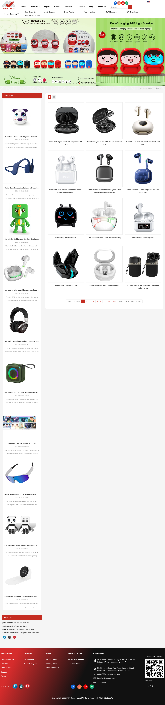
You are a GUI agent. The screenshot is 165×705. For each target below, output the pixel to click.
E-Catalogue (29, 659)
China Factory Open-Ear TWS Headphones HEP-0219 (104, 143)
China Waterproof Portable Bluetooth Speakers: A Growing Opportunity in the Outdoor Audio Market (22, 392)
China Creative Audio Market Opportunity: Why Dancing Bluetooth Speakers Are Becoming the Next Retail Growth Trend (22, 545)
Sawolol (103, 682)
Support (4, 672)
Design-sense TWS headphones (66, 285)
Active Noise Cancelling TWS (143, 237)
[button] (70, 83)
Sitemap (148, 680)
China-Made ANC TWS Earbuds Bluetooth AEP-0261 (143, 143)
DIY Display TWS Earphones (65, 237)
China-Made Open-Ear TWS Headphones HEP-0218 (66, 143)
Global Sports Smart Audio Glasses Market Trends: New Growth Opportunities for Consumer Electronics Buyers (22, 494)
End (114, 301)
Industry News (51, 664)
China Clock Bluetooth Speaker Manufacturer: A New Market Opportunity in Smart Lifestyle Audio (22, 597)
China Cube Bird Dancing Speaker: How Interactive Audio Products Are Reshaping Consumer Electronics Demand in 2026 (22, 239)
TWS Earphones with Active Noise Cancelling (104, 237)
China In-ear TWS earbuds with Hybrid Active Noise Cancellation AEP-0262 (104, 191)
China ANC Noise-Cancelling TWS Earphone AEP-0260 (143, 191)
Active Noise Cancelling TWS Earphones (104, 285)
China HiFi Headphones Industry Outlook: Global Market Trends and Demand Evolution (22, 341)
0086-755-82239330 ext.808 (108, 674)
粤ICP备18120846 (106, 698)
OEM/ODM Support (76, 659)
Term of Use (6, 668)
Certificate (5, 664)
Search (150, 88)
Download (5, 676)
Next (108, 301)
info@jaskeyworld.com (106, 678)
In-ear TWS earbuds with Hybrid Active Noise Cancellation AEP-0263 (65, 191)
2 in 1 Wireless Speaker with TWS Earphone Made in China (143, 287)
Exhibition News (52, 668)
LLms (147, 683)
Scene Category (30, 664)
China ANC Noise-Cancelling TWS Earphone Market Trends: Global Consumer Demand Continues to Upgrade (22, 290)
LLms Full (149, 686)
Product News (51, 659)
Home (143, 88)
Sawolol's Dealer (75, 664)
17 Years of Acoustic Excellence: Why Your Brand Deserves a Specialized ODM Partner (22, 443)
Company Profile (7, 659)
